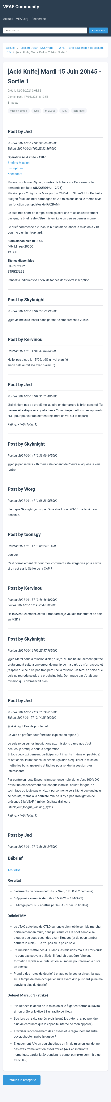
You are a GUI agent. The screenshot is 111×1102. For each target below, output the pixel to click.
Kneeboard (15, 174)
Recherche (39, 19)
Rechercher (98, 30)
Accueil (8, 19)
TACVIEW (14, 870)
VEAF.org (22, 19)
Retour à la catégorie (22, 1080)
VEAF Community (21, 6)
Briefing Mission (19, 163)
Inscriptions (15, 168)
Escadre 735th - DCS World (37, 48)
